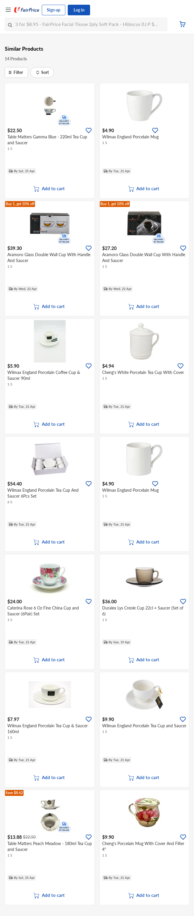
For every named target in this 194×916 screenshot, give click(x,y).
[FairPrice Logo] (26, 10)
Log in (79, 9)
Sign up (53, 9)
